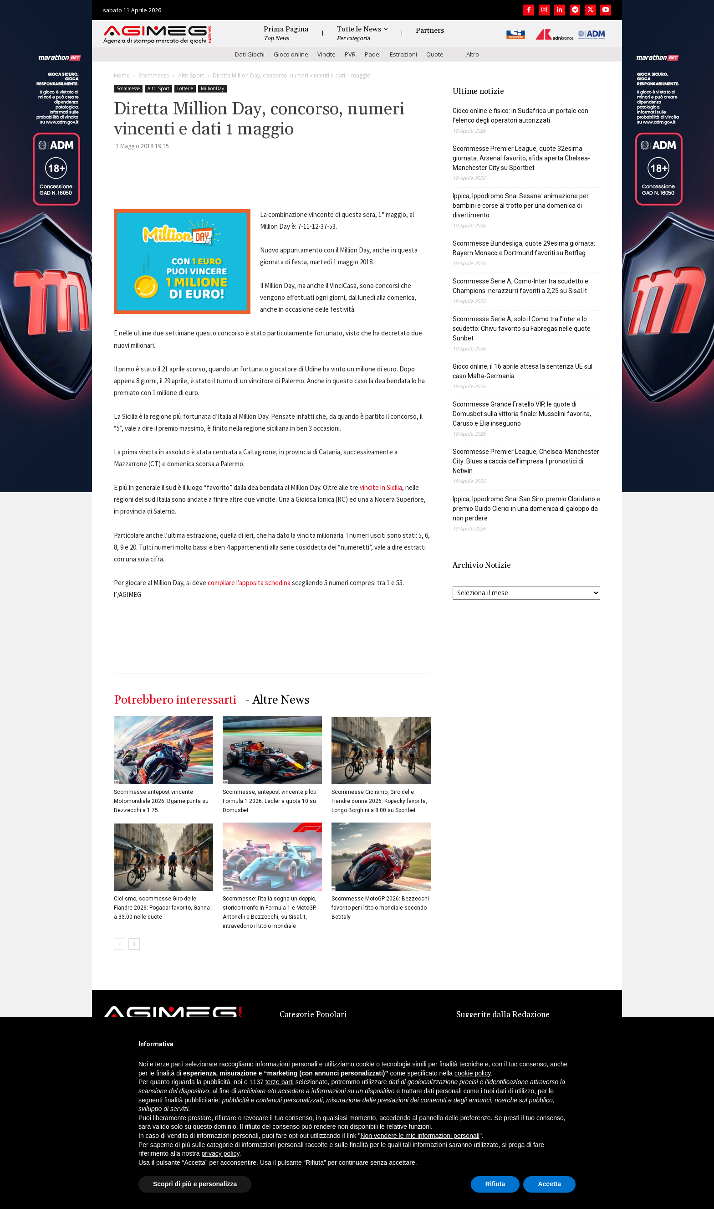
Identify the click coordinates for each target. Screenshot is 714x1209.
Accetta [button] (549, 1184)
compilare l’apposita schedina (249, 582)
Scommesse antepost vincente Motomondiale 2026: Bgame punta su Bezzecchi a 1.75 (161, 801)
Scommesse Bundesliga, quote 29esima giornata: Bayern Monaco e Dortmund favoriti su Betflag (524, 248)
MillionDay (212, 88)
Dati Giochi (250, 54)
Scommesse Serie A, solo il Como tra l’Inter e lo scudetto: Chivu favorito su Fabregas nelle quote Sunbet (522, 328)
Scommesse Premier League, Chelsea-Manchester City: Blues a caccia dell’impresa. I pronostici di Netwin (526, 461)
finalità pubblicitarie (191, 1100)
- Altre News (277, 700)
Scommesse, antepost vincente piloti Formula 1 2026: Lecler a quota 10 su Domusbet (269, 801)
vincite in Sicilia (381, 487)
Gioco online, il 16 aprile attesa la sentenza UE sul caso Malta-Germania (522, 371)
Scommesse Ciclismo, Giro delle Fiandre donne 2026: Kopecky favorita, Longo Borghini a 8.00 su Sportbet (379, 801)
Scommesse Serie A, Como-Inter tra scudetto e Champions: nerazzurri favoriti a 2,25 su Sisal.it (520, 286)
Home (122, 75)
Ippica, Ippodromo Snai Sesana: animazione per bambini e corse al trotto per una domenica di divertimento (521, 205)
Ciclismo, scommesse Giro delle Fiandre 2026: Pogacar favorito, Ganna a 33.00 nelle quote (162, 907)
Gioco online (291, 54)
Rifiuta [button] (495, 1184)
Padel (373, 54)
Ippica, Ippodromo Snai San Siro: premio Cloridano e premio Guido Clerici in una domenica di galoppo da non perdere (526, 508)
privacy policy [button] (221, 1153)
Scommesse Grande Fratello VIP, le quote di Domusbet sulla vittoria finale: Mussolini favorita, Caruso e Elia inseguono (522, 414)
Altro (472, 54)
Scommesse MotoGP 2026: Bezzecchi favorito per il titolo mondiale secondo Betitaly (380, 907)
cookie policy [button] (472, 1073)
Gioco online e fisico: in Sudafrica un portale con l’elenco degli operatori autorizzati (520, 115)
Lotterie (185, 88)
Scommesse (153, 75)
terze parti (279, 1082)
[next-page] (134, 944)
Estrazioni (403, 54)
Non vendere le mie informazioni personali (419, 1135)
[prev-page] (119, 944)
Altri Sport (191, 75)
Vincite (326, 54)
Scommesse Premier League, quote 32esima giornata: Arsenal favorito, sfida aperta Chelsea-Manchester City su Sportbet (521, 158)
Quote (435, 54)
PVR (350, 54)
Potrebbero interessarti (175, 700)
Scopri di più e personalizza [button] (195, 1184)
